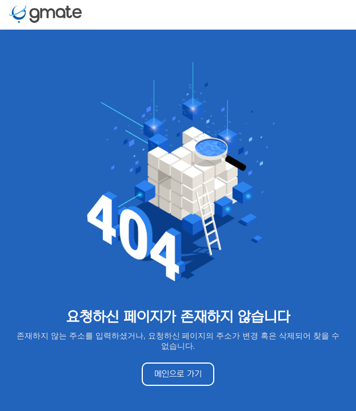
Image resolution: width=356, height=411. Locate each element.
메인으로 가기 (178, 374)
